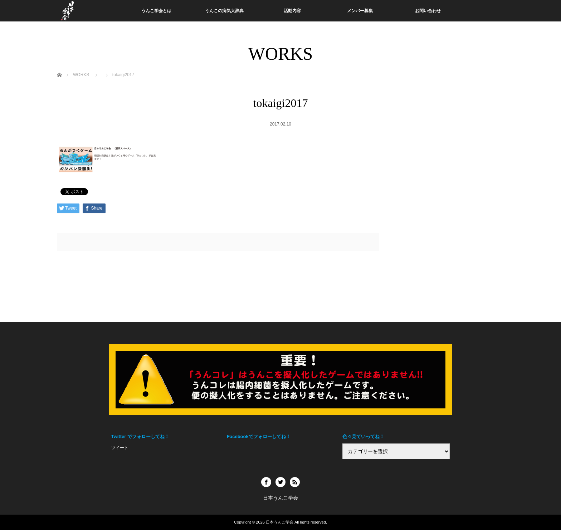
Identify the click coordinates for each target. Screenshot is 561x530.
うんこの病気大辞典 (224, 10)
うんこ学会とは (156, 10)
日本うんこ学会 (279, 522)
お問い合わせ (428, 10)
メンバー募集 (360, 10)
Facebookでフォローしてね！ (259, 436)
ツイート (119, 447)
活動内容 (292, 10)
